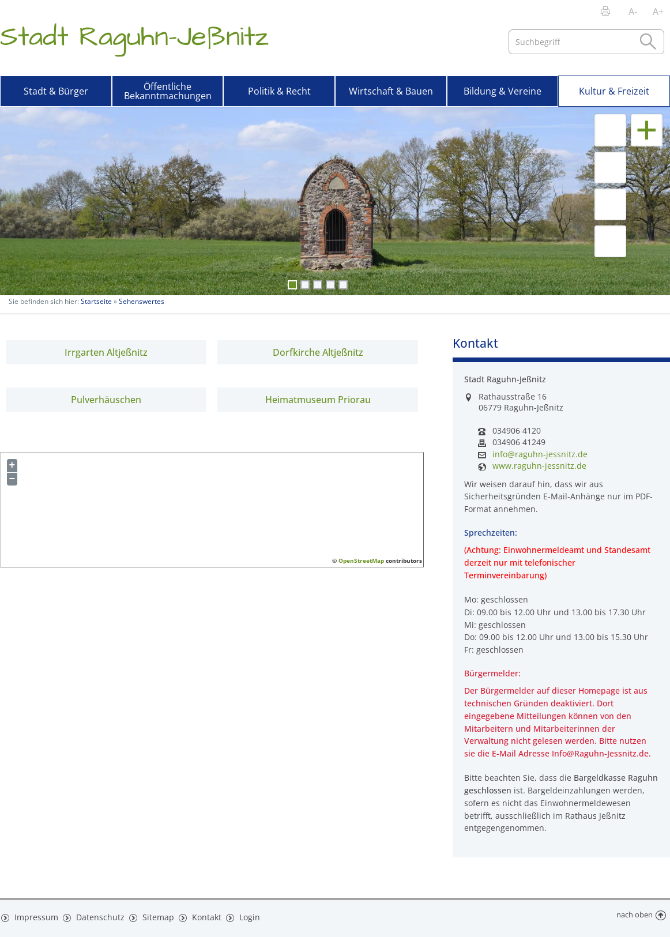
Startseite (96, 301)
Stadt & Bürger (56, 91)
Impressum (33, 915)
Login (240, 915)
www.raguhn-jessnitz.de (539, 466)
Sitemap (150, 915)
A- (632, 11)
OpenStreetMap (361, 560)
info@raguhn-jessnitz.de (540, 454)
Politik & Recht (279, 91)
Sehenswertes (141, 301)
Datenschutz (94, 915)
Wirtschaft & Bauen (391, 91)
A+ (658, 11)
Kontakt (197, 915)
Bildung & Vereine (502, 91)
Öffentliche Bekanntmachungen (168, 91)
